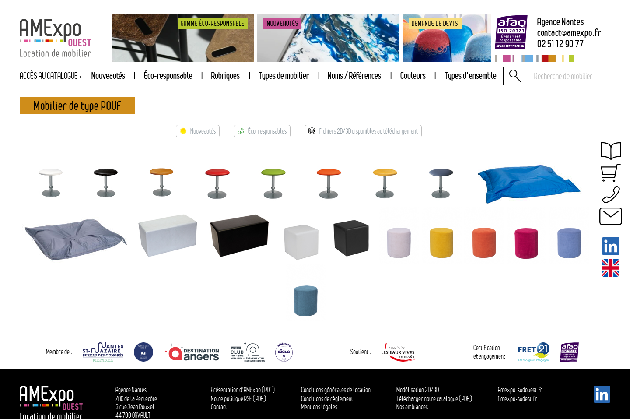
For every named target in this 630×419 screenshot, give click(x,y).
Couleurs (413, 75)
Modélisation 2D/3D (417, 390)
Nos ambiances (412, 407)
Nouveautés (108, 75)
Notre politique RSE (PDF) (238, 398)
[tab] (225, 76)
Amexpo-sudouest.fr (520, 390)
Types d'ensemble (470, 75)
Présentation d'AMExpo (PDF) (243, 390)
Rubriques (225, 75)
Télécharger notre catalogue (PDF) (434, 398)
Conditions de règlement (327, 398)
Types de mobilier (284, 75)
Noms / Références (354, 75)
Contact (219, 407)
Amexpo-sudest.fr (517, 398)
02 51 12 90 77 (560, 44)
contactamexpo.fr (569, 33)
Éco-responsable (168, 75)
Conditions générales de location (336, 390)
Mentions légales (319, 407)
